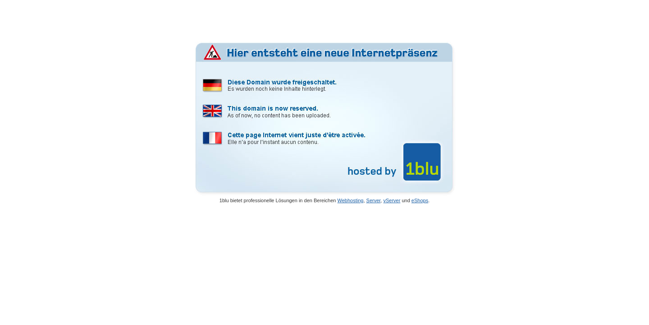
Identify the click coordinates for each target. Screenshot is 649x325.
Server (373, 200)
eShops (419, 200)
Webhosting (351, 200)
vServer (391, 200)
